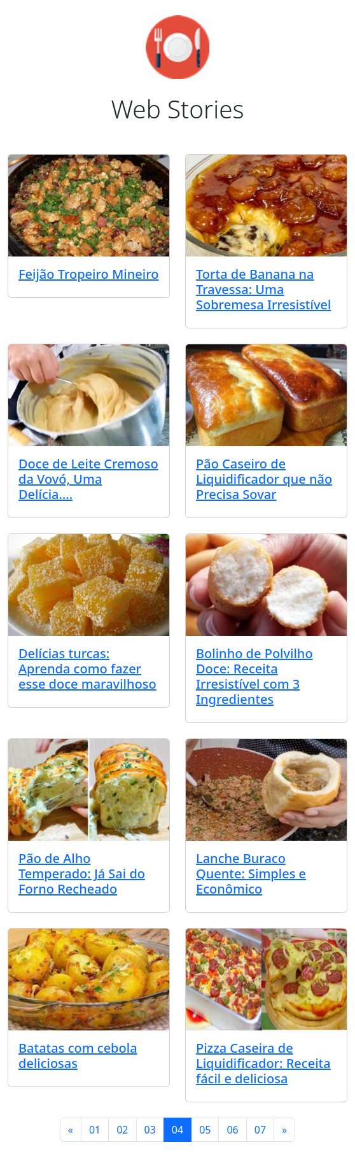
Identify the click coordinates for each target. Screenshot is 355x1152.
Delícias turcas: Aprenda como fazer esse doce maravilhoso (87, 668)
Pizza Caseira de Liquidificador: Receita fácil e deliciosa (263, 1063)
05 (205, 1130)
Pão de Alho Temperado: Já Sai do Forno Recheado (81, 873)
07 (260, 1130)
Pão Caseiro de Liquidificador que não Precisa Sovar (264, 479)
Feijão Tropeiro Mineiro (88, 274)
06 (232, 1130)
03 (150, 1130)
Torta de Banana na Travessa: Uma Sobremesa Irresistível (263, 289)
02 (122, 1130)
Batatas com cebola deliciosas (77, 1055)
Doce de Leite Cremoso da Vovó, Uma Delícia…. (88, 479)
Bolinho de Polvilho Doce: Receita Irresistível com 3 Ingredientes (254, 676)
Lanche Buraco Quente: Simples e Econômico (251, 873)
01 (95, 1130)
